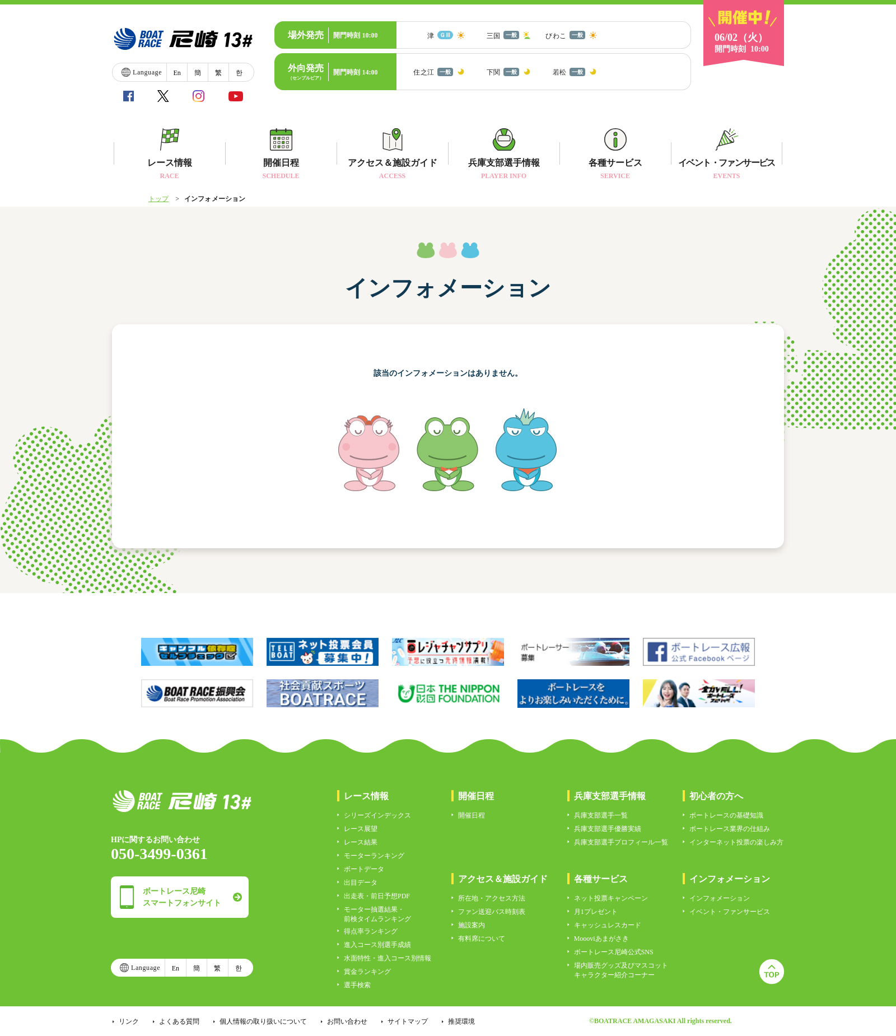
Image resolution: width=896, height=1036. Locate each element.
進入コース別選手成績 (377, 945)
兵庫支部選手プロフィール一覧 (621, 842)
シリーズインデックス (377, 815)
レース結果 (360, 842)
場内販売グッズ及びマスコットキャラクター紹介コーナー (621, 970)
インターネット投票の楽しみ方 (736, 842)
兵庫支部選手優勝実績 (607, 829)
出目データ (360, 882)
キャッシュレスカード (607, 925)
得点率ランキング (371, 931)
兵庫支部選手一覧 (601, 815)
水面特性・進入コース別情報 (387, 958)
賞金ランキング (367, 972)
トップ (158, 199)
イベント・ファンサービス (729, 912)
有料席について (481, 938)
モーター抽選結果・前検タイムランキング (377, 914)
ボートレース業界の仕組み (729, 829)
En (176, 73)
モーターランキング (374, 856)
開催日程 (471, 815)
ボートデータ (364, 869)
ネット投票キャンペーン (611, 898)
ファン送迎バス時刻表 (491, 912)
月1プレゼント (596, 912)
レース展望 (360, 829)
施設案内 (471, 925)
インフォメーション (719, 898)
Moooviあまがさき (601, 938)
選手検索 (357, 985)
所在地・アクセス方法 (491, 898)
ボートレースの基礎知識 (726, 815)
